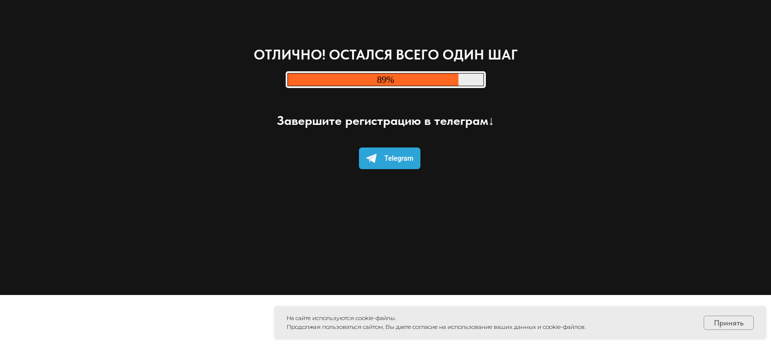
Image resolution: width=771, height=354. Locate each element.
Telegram (387, 158)
